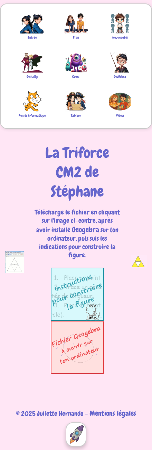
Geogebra (85, 229)
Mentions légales (112, 413)
